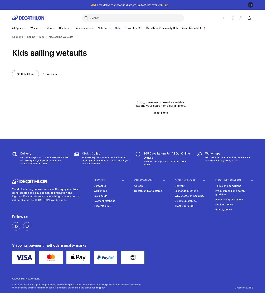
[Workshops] (225, 158)
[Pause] (250, 5)
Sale (117, 28)
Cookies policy (224, 204)
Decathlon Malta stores (148, 190)
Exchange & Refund (186, 190)
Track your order (184, 205)
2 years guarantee (186, 200)
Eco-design (100, 195)
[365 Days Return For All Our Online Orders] (163, 158)
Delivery (179, 185)
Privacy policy (223, 209)
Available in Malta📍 (194, 28)
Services (99, 180)
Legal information (228, 180)
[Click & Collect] (102, 158)
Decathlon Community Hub (162, 28)
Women (36, 28)
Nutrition (104, 28)
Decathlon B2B (133, 28)
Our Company (143, 180)
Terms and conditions (228, 185)
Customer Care (185, 180)
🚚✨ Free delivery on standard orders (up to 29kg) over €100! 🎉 (129, 4)
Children (65, 28)
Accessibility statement (229, 199)
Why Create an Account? (189, 195)
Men (50, 28)
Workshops (100, 190)
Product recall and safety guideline (230, 192)
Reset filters (160, 112)
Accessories (85, 28)
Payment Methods (104, 200)
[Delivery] (40, 158)
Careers (139, 185)
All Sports (19, 28)
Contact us (100, 185)
